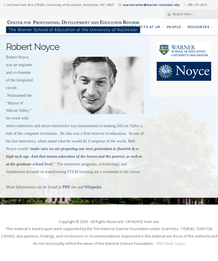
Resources (198, 27)
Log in (180, 243)
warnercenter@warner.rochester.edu (151, 5)
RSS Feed (165, 243)
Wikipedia (92, 187)
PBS (66, 187)
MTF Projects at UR (140, 27)
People (174, 27)
